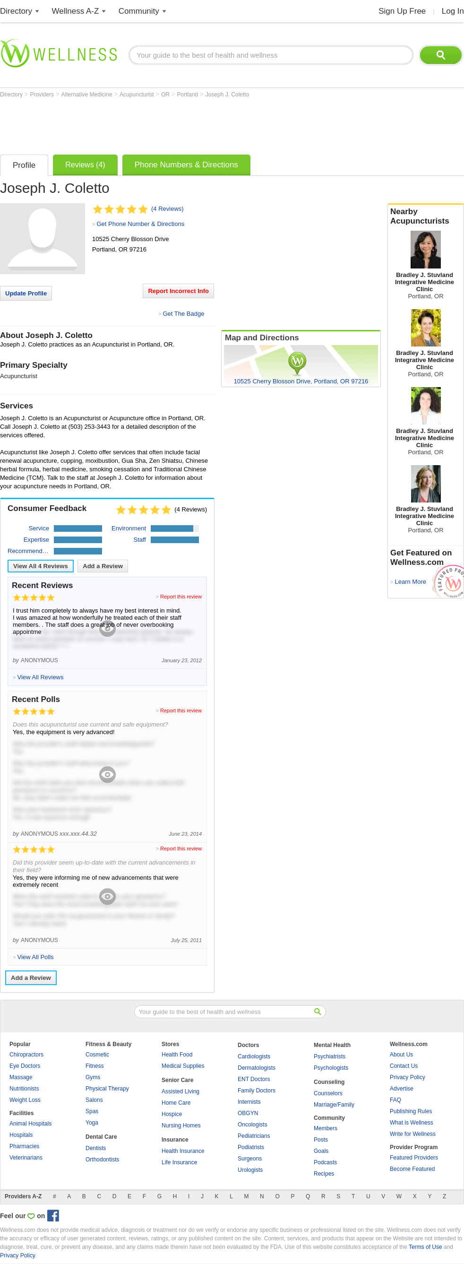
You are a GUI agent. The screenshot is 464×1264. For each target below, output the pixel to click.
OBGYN (248, 1113)
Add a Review (103, 566)
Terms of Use (425, 1247)
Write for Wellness (413, 1134)
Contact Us (404, 1066)
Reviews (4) (85, 165)
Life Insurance (179, 1162)
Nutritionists (24, 1088)
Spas (92, 1111)
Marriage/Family (334, 1104)
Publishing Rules (411, 1111)
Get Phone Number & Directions (140, 223)
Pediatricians (254, 1136)
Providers (42, 94)
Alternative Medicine (87, 94)
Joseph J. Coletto (227, 94)
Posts (321, 1139)
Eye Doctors (24, 1066)
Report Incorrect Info (178, 290)
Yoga (92, 1122)
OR (166, 94)
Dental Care (101, 1137)
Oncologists (252, 1124)
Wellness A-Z (75, 11)
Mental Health (332, 1045)
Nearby (425, 216)
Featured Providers (414, 1157)
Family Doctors (256, 1090)
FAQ (395, 1100)
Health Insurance (183, 1151)
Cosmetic (97, 1054)
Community (139, 11)
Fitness (95, 1066)
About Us (401, 1054)
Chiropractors (26, 1054)
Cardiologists (254, 1056)
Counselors (328, 1093)
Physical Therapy (107, 1088)
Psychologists (331, 1068)
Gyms (93, 1077)
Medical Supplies (183, 1066)
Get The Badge (183, 313)
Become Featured (412, 1169)
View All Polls (35, 957)
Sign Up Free (402, 11)
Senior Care (177, 1080)
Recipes (324, 1173)
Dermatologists (256, 1068)
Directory (16, 11)
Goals (321, 1151)
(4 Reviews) (167, 208)
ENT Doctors (254, 1079)
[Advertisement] (172, 124)
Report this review (181, 596)
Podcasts (325, 1162)
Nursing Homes (181, 1125)
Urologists (250, 1170)
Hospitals (21, 1135)
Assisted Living (180, 1091)
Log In (453, 11)
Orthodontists (102, 1159)
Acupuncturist (137, 94)
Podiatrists (251, 1147)
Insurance (175, 1139)
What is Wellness (411, 1122)
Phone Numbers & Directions (186, 164)
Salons (94, 1100)
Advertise (401, 1088)
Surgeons (250, 1158)
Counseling (329, 1082)
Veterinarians (26, 1157)
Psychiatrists (329, 1056)
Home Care (176, 1103)
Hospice (172, 1114)
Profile (24, 165)
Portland (188, 94)
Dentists (96, 1148)
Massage (21, 1077)
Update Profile (26, 293)
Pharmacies (24, 1146)
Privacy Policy (407, 1077)
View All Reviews (40, 566)
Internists (249, 1102)
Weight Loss (25, 1100)
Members (325, 1128)
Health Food (177, 1054)
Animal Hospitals (30, 1123)
